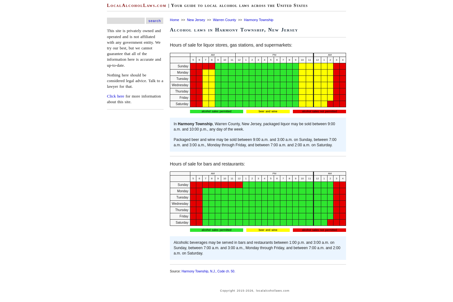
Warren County (224, 20)
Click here (115, 96)
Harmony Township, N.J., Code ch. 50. (208, 271)
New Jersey (196, 20)
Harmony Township (258, 20)
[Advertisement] (19, 94)
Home (174, 20)
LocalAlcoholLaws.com (136, 5)
